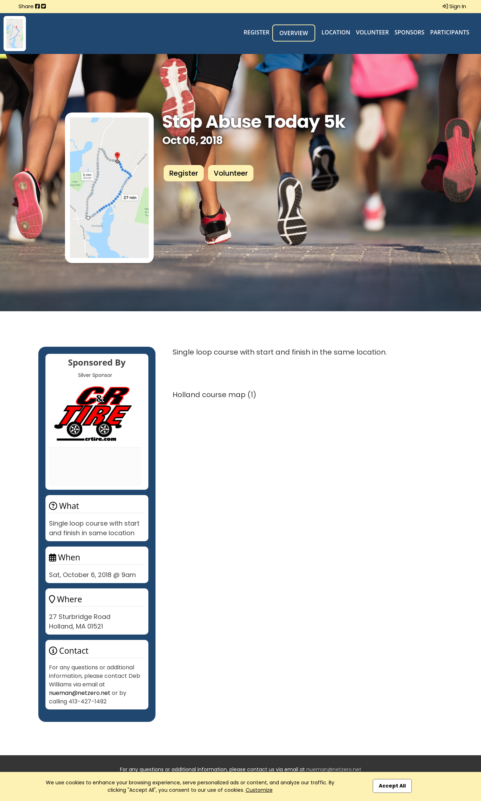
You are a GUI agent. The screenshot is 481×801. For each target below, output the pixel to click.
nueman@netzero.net (79, 693)
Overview (293, 33)
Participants (449, 32)
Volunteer (372, 32)
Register (256, 32)
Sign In (454, 6)
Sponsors (409, 32)
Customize (259, 790)
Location (336, 32)
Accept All (392, 785)
